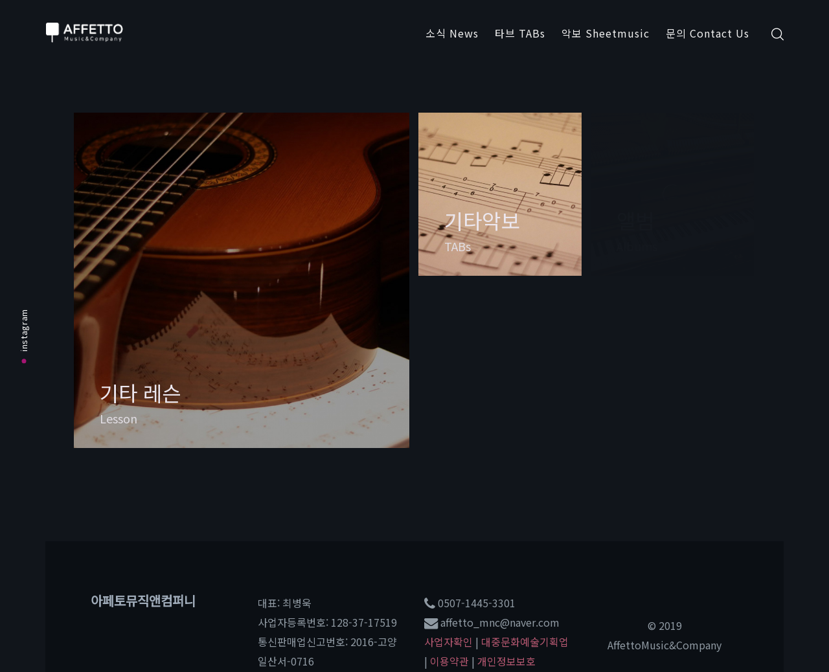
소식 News (452, 33)
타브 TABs (520, 33)
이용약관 (449, 661)
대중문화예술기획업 (525, 641)
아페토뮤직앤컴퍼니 (143, 600)
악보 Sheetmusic (606, 33)
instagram (23, 336)
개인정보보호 (506, 661)
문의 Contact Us (707, 33)
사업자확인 (448, 641)
